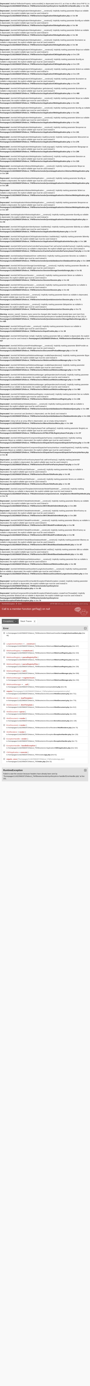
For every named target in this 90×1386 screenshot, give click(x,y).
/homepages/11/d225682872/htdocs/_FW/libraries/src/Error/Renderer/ (40, 728)
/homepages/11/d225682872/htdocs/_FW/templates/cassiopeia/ (34, 687)
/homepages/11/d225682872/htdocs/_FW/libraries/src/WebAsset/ (40, 646)
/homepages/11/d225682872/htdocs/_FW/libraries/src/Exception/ (40, 734)
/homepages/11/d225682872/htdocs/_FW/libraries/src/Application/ (39, 748)
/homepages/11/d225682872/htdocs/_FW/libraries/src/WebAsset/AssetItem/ (45, 633)
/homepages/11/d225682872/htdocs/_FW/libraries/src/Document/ (39, 694)
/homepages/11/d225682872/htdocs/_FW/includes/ (29, 755)
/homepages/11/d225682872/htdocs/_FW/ (27, 761)
